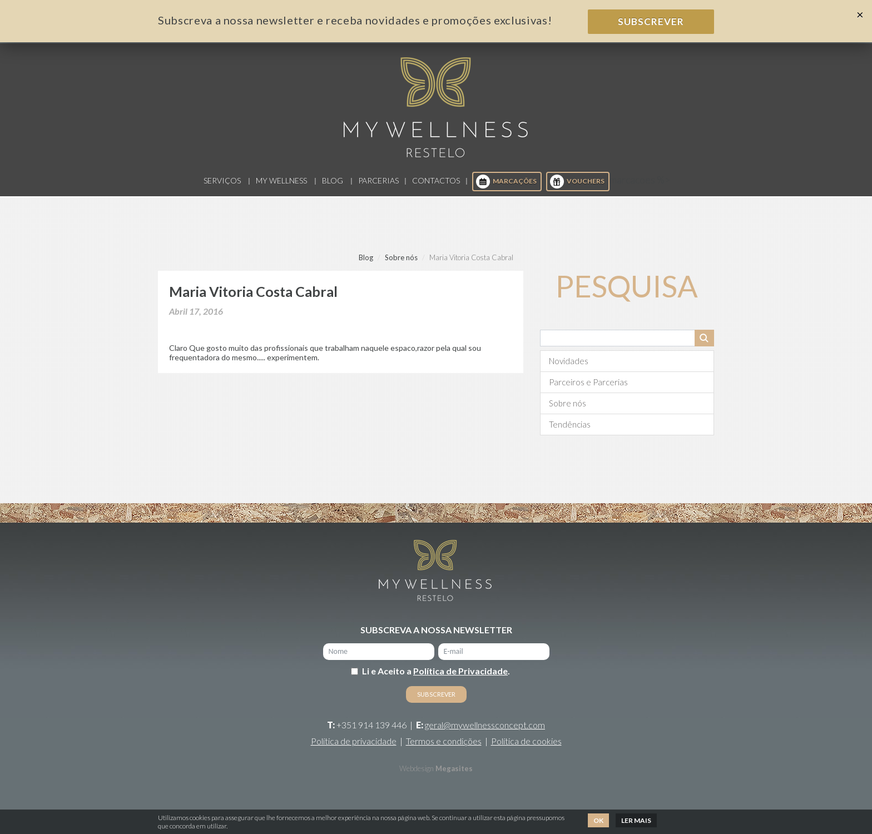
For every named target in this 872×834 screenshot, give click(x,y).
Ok (598, 820)
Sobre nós (401, 257)
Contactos (436, 180)
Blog (332, 180)
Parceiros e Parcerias (588, 382)
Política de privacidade (354, 741)
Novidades (568, 361)
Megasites (454, 768)
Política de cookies (526, 741)
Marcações (506, 181)
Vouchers (577, 181)
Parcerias (378, 180)
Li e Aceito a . (436, 671)
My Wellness (281, 180)
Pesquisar (704, 338)
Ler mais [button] (636, 820)
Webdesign (416, 768)
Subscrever (651, 21)
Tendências (570, 424)
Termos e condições (444, 741)
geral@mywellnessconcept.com (485, 724)
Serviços (222, 180)
